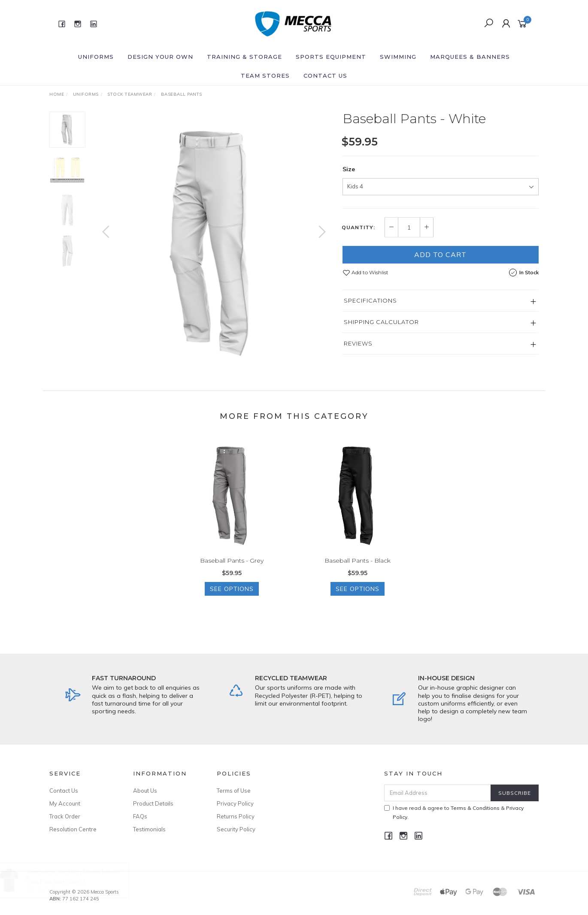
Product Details (153, 803)
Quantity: (358, 227)
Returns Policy (236, 816)
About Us (145, 790)
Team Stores (265, 75)
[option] (214, 240)
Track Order (64, 816)
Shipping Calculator (381, 321)
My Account (64, 803)
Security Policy (236, 829)
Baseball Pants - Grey (232, 568)
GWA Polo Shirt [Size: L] (64, 882)
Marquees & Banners (470, 56)
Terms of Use (234, 790)
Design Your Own (160, 56)
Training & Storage (244, 56)
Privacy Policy (235, 803)
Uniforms (96, 56)
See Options (232, 596)
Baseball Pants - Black (357, 568)
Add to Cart (440, 254)
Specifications (370, 300)
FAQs (140, 816)
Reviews (358, 343)
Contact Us (325, 75)
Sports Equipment (331, 56)
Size (348, 169)
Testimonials (149, 829)
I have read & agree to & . (454, 812)
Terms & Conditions (475, 808)
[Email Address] (437, 793)
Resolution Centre (73, 829)
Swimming (398, 56)
